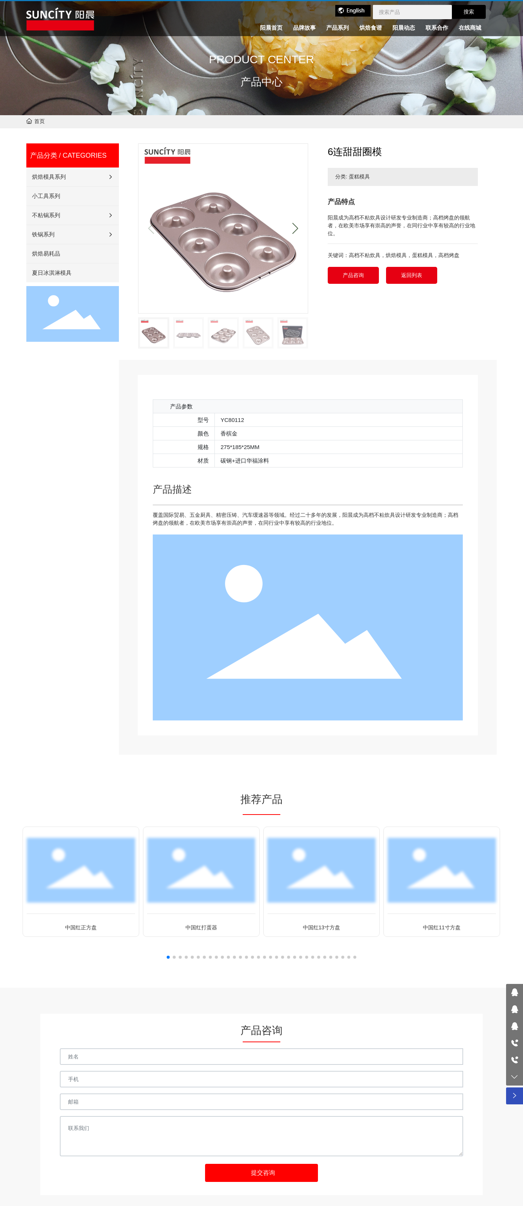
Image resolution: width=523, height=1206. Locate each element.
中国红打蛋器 (201, 927)
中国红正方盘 (81, 927)
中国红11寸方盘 (442, 927)
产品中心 (261, 82)
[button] (295, 228)
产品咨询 (353, 275)
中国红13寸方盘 (322, 927)
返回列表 (411, 275)
